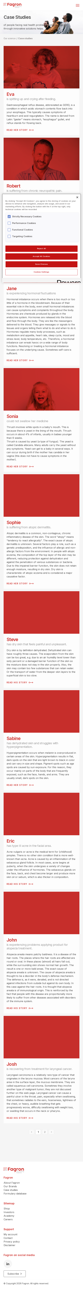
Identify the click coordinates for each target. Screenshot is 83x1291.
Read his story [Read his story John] (20, 1008)
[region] (41, 238)
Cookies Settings (41, 272)
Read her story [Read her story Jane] (20, 360)
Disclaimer (9, 1245)
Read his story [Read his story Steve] (20, 682)
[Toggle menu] (78, 5)
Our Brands (10, 1186)
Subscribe (14, 1273)
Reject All (41, 248)
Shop (7, 1208)
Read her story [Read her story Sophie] (20, 583)
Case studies (25, 38)
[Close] (77, 197)
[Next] (51, 1132)
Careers (8, 1219)
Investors (9, 1212)
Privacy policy (12, 1241)
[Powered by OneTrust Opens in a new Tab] (68, 281)
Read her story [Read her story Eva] (20, 130)
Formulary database (15, 1193)
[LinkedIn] (8, 1264)
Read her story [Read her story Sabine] (20, 785)
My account (10, 1234)
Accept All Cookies (41, 256)
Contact (8, 1237)
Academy (9, 1215)
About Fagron (12, 1182)
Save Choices (41, 264)
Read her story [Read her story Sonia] (20, 466)
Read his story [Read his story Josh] (20, 1118)
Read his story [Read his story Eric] (20, 884)
